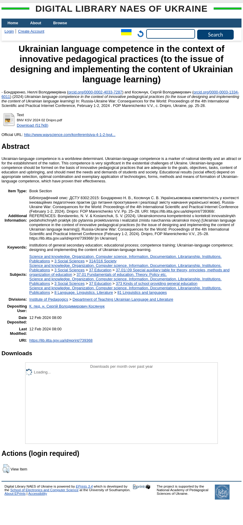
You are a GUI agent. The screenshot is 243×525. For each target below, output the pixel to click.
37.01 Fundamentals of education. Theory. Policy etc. (121, 274)
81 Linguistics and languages (142, 292)
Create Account (31, 31)
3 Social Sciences (69, 261)
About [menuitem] (35, 23)
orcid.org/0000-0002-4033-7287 (95, 92)
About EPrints (14, 493)
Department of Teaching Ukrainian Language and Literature (123, 299)
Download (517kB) (32, 125)
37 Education (100, 270)
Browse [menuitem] (60, 23)
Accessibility (37, 493)
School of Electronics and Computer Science (44, 490)
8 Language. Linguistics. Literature (83, 292)
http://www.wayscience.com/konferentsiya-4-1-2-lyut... (69, 134)
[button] (5, 468)
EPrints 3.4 (84, 486)
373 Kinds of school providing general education (156, 283)
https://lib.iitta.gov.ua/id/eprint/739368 (61, 340)
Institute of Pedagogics (48, 299)
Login (9, 31)
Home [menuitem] (12, 23)
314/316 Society (103, 261)
